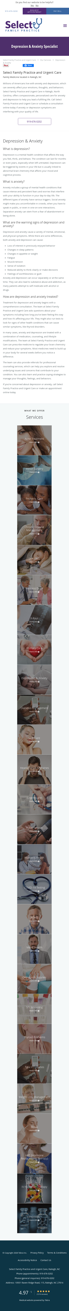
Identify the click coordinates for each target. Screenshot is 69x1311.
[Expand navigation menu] (65, 25)
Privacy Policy (37, 1252)
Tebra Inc (22, 1252)
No (37, 5)
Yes (32, 5)
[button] (34, 11)
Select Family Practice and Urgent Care (19, 60)
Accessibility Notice (27, 1260)
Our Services (45, 60)
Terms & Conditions (57, 1252)
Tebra (47, 1300)
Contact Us (46, 1260)
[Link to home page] (31, 26)
